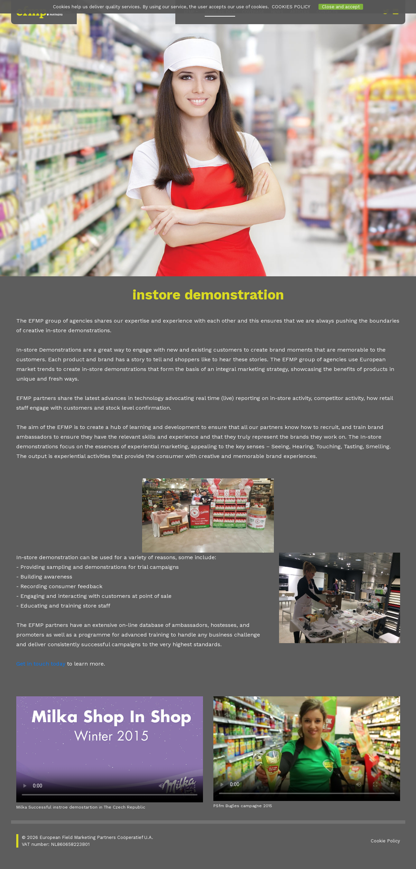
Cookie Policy (385, 840)
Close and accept (341, 6)
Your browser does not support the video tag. (109, 749)
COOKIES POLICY (291, 6)
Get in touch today (40, 663)
